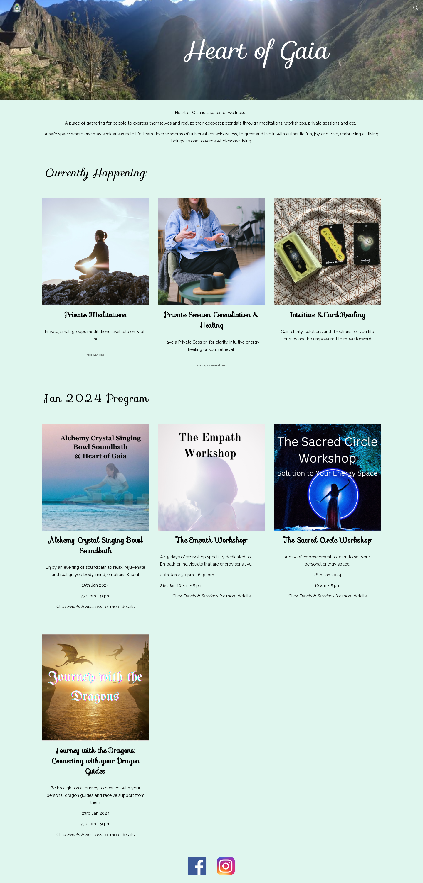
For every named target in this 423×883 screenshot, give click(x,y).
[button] (416, 8)
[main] (255, 50)
